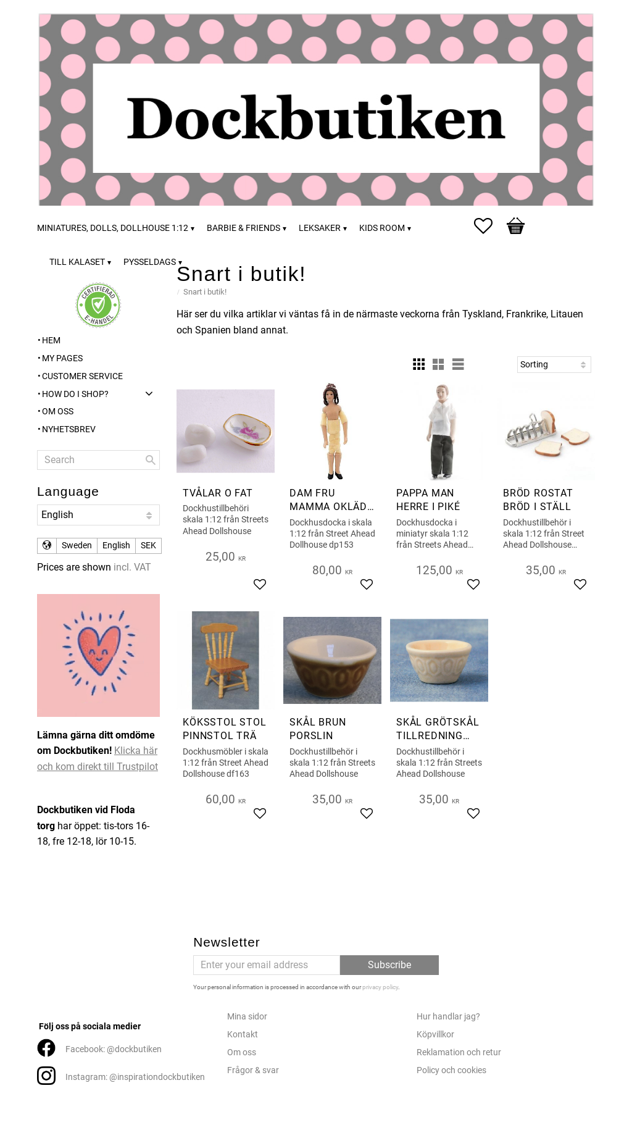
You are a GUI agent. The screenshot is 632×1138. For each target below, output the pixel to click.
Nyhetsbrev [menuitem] (69, 429)
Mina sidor (247, 1016)
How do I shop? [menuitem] (75, 394)
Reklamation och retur (459, 1052)
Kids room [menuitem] (382, 228)
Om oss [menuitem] (57, 411)
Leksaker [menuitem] (320, 228)
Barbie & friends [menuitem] (243, 228)
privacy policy (380, 987)
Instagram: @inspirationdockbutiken (135, 1077)
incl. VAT (132, 567)
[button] (489, 226)
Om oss (241, 1052)
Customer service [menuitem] (82, 376)
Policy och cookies (451, 1070)
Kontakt (242, 1034)
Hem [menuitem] (51, 340)
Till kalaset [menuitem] (77, 262)
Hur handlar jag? (448, 1016)
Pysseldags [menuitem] (149, 262)
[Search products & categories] (98, 460)
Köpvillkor (435, 1034)
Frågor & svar (253, 1070)
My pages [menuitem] (62, 358)
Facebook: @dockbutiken (113, 1049)
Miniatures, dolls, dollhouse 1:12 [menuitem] (112, 228)
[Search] (150, 460)
